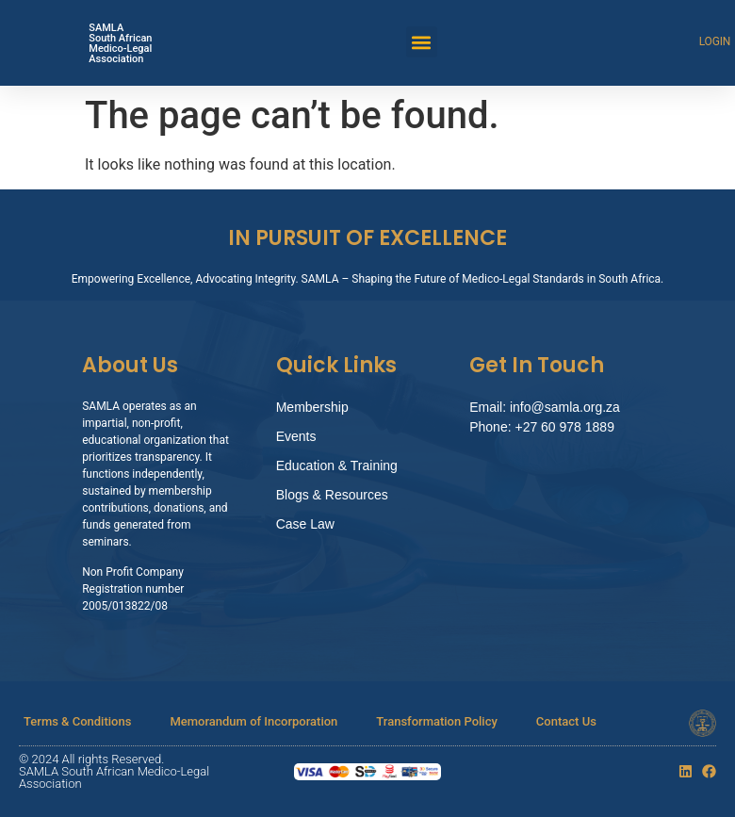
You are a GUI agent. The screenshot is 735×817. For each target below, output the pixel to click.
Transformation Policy (437, 721)
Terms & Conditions (77, 721)
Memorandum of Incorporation (253, 721)
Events (296, 436)
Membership (312, 407)
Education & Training (337, 465)
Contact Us (566, 721)
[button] (421, 41)
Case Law (305, 523)
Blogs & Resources (332, 494)
